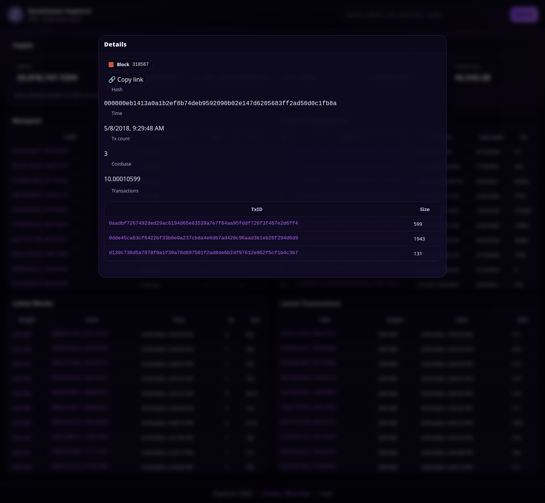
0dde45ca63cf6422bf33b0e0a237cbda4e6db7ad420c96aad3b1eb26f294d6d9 (203, 240)
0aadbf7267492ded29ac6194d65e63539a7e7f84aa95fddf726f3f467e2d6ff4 (203, 225)
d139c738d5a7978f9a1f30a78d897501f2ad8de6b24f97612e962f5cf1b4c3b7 (203, 255)
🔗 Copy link (125, 79)
